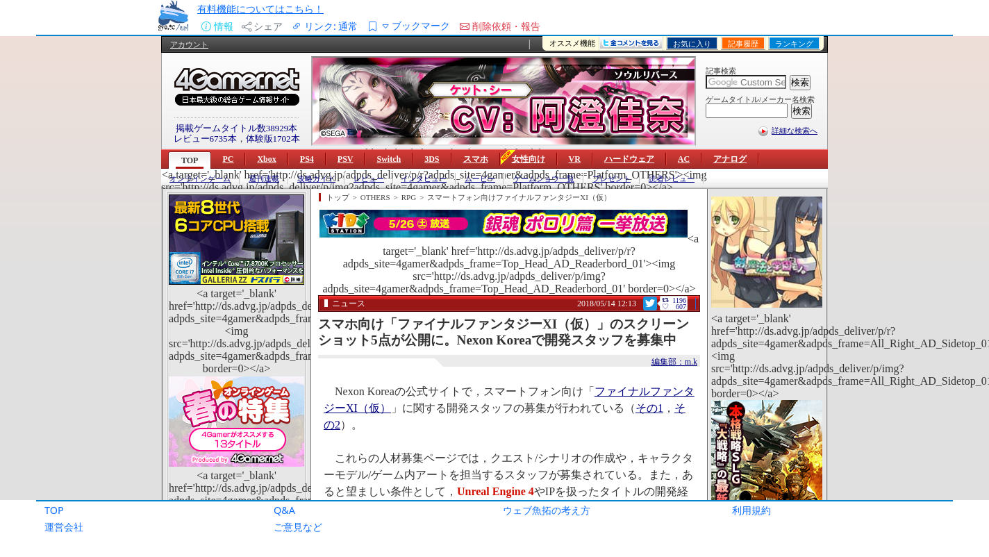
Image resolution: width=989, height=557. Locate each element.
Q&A (284, 510)
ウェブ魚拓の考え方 (546, 510)
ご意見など (298, 526)
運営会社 (63, 526)
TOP (54, 510)
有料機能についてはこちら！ (260, 8)
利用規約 (751, 510)
